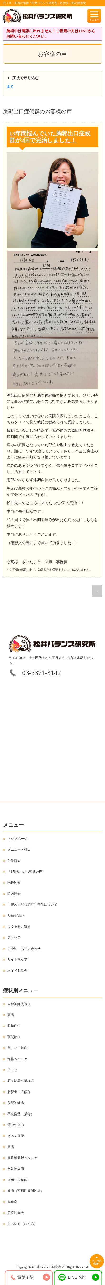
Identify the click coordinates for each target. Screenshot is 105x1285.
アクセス (14, 937)
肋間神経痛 (15, 1103)
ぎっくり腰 (15, 1136)
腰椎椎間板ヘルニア (22, 1158)
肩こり (12, 1070)
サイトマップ (17, 959)
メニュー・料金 (19, 849)
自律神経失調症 (19, 1004)
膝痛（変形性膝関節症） (25, 1191)
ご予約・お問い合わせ (24, 948)
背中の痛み (15, 1125)
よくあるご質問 (19, 926)
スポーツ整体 (17, 1180)
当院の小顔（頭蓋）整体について (32, 904)
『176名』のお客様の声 (24, 871)
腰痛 (10, 1147)
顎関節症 (14, 1037)
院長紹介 (14, 882)
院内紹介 (14, 893)
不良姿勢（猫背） (20, 1114)
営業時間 (14, 861)
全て (10, 86)
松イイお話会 (17, 970)
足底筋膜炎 (15, 1213)
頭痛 (10, 1015)
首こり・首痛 (17, 1048)
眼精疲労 (14, 1026)
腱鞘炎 (12, 1202)
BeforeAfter (15, 915)
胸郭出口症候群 (19, 1092)
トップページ (17, 838)
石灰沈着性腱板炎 (20, 1081)
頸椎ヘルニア (17, 1059)
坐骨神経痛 (15, 1169)
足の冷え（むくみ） (22, 1224)
